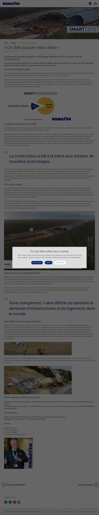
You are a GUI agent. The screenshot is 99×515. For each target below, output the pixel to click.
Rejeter (48, 262)
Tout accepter (37, 262)
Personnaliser (60, 262)
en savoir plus (76, 257)
